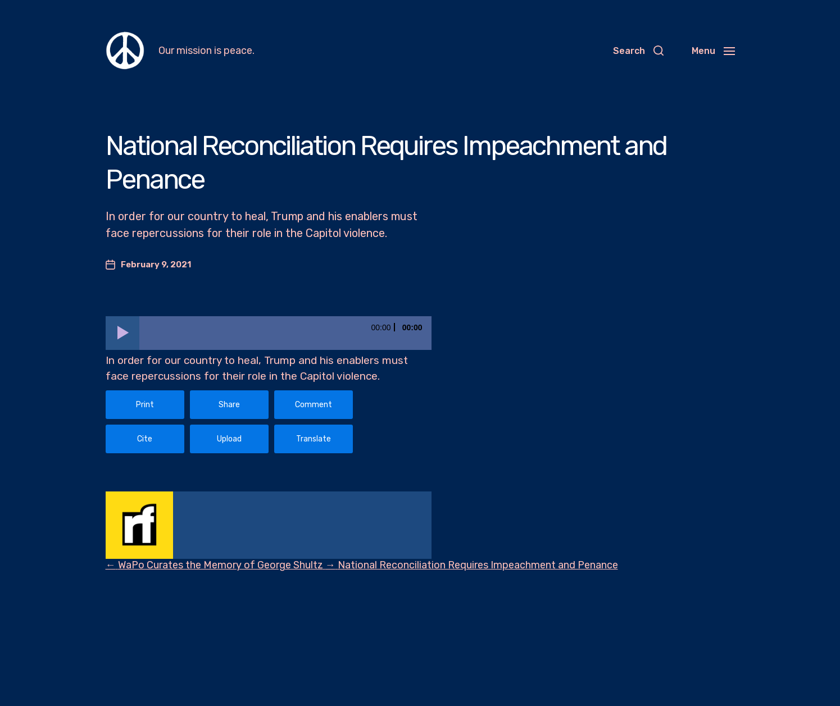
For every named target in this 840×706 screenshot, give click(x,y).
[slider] (285, 333)
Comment (313, 404)
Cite (144, 439)
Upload (229, 439)
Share (229, 404)
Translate (313, 439)
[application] (269, 333)
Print (145, 404)
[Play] (122, 333)
